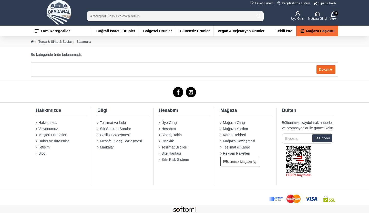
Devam (324, 69)
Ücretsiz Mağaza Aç (242, 162)
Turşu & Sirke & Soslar (55, 42)
